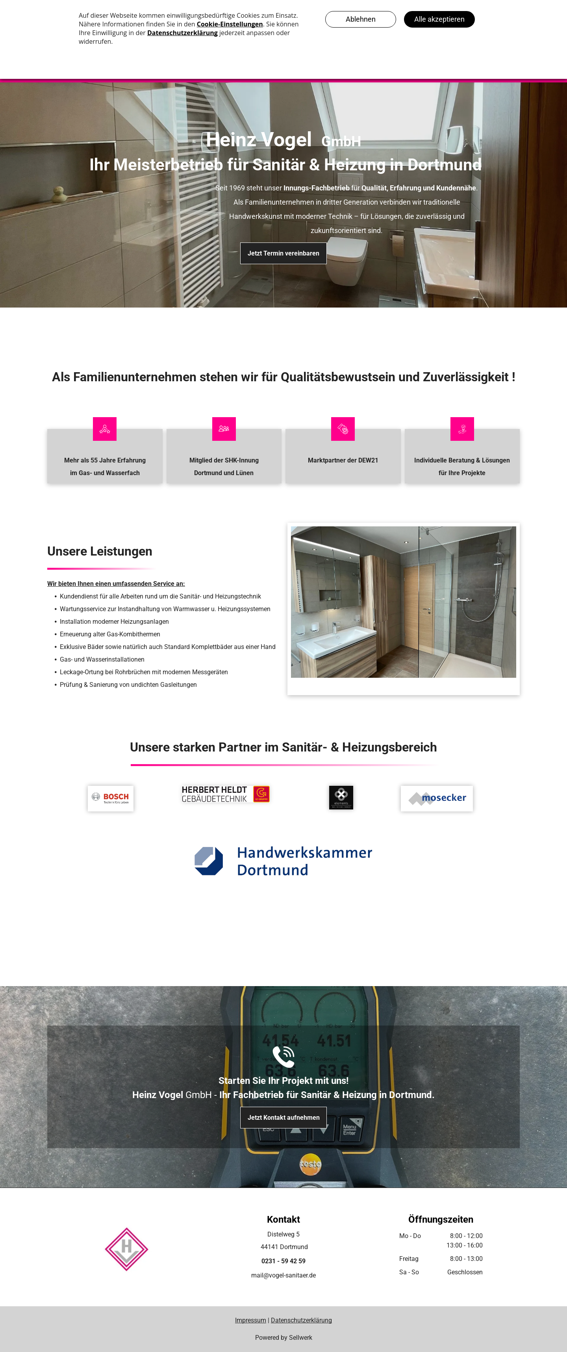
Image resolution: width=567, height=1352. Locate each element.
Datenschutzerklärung (301, 1320)
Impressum (250, 1320)
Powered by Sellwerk (283, 1337)
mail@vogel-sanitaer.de (283, 1275)
